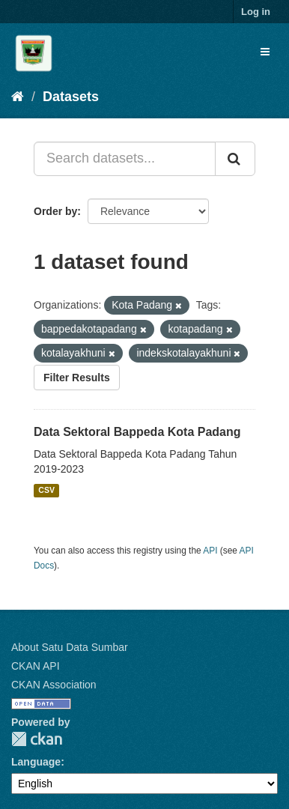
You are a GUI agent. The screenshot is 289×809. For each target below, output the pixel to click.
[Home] (17, 96)
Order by (55, 211)
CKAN (36, 739)
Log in (255, 11)
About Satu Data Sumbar (69, 647)
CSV (46, 490)
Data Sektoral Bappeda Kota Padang (137, 431)
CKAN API (35, 666)
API (210, 550)
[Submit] (235, 159)
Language (36, 762)
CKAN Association (54, 685)
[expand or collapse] (265, 52)
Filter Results (76, 378)
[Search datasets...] (125, 159)
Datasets (71, 96)
